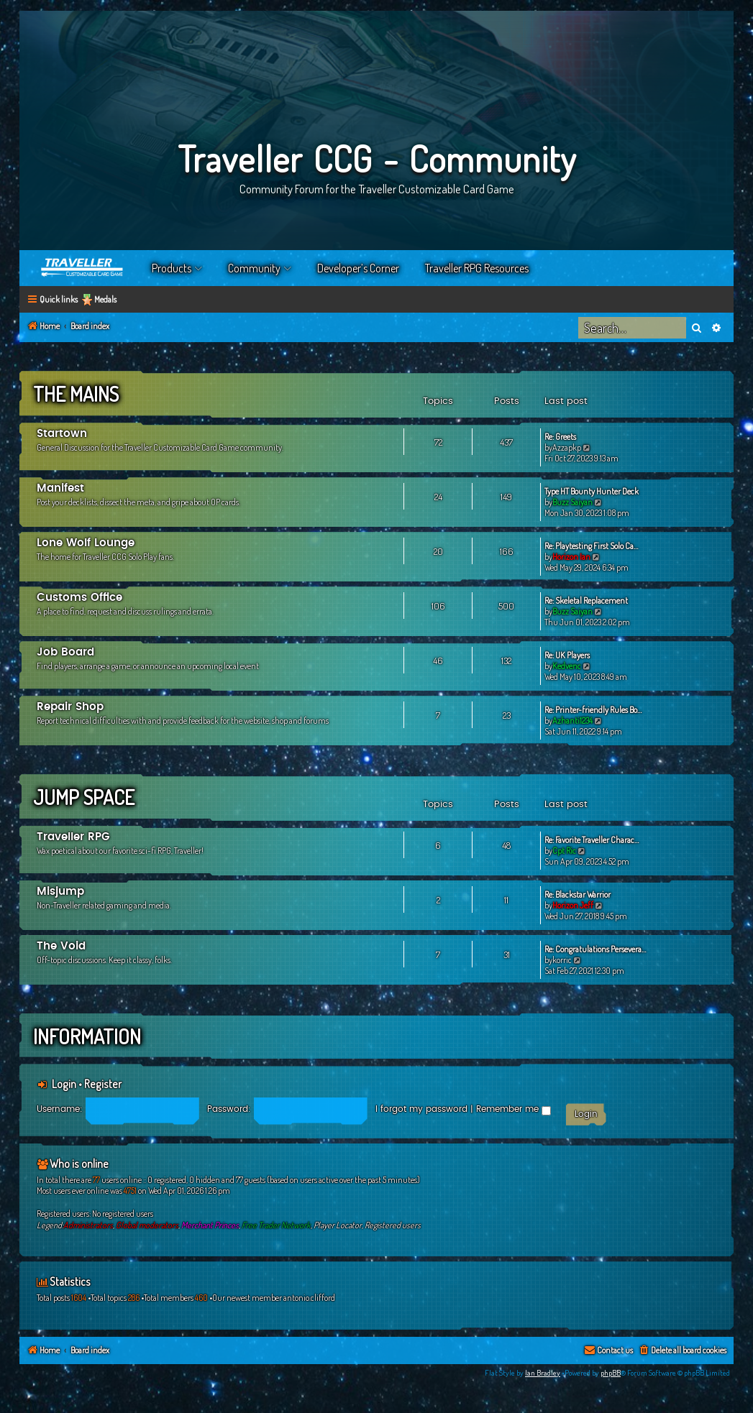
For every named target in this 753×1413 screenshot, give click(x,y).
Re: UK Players (567, 655)
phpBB (611, 1373)
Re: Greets (560, 436)
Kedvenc (566, 666)
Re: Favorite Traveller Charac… (591, 839)
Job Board (65, 652)
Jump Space (83, 797)
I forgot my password (421, 1109)
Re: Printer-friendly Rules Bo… (593, 709)
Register (103, 1084)
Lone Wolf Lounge (85, 543)
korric (562, 959)
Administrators (88, 1225)
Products (171, 268)
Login (64, 1084)
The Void (61, 946)
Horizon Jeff (572, 905)
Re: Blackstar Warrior (577, 894)
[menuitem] (682, 1351)
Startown (62, 433)
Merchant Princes (210, 1225)
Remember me (513, 1109)
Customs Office (79, 597)
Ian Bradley (542, 1373)
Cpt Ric (564, 850)
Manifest (60, 488)
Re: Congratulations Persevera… (595, 949)
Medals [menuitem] (105, 299)
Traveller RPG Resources (477, 268)
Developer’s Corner (358, 268)
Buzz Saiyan (572, 502)
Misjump (60, 891)
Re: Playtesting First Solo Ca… (591, 545)
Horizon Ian (571, 556)
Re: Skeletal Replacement (586, 600)
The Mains (76, 394)
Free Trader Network (276, 1225)
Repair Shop (70, 706)
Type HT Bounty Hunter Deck (591, 491)
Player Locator (338, 1225)
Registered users (393, 1225)
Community (254, 268)
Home (83, 268)
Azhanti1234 (572, 720)
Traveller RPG (73, 837)
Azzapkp (566, 447)
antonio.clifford (309, 1297)
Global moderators (147, 1225)
